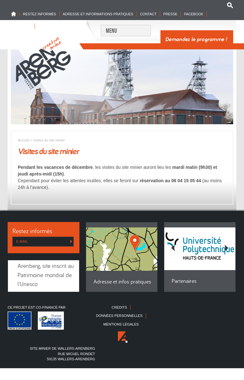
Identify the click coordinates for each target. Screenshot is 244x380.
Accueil (23, 140)
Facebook (193, 14)
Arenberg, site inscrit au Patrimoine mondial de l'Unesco (45, 275)
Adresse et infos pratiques (122, 282)
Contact (148, 14)
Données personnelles (119, 316)
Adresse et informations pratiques (98, 14)
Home (15, 13)
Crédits (119, 307)
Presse (170, 14)
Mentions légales (121, 324)
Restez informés (39, 14)
